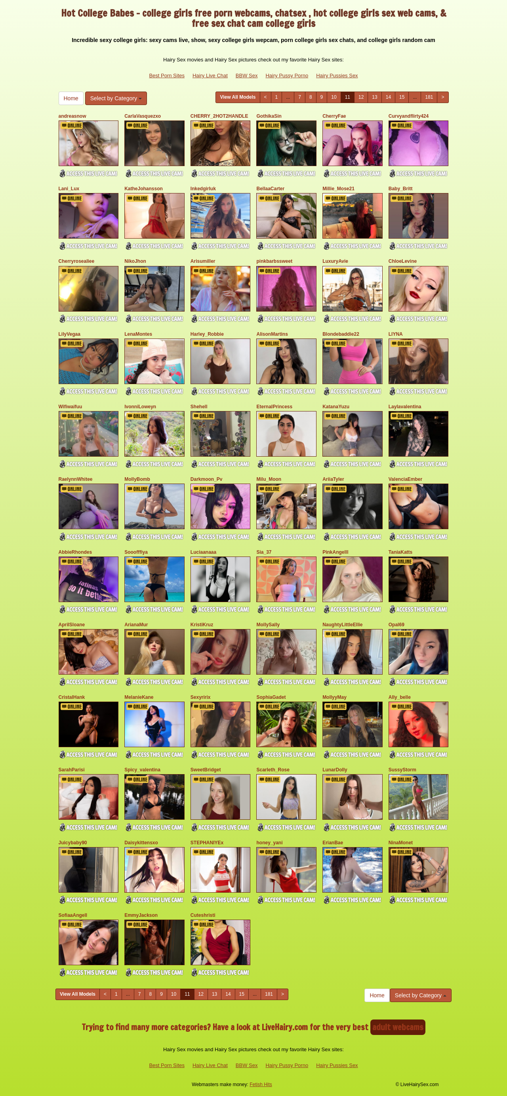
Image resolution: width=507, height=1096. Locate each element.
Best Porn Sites (167, 75)
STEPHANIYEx (207, 842)
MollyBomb (137, 479)
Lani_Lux (69, 188)
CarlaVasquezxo (142, 116)
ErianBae (332, 842)
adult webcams (397, 1027)
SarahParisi (72, 770)
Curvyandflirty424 (409, 116)
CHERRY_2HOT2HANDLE (219, 116)
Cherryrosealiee (77, 261)
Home (71, 98)
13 (374, 97)
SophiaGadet (271, 697)
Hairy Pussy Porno (286, 75)
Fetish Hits (261, 1084)
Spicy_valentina (142, 770)
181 (429, 97)
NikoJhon (135, 261)
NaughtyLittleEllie (342, 624)
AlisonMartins (272, 334)
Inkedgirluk (203, 188)
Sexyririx (201, 697)
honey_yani (269, 842)
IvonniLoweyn (140, 406)
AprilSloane (72, 624)
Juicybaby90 (73, 842)
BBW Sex (247, 75)
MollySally (268, 624)
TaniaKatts (400, 552)
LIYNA (396, 334)
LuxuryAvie (335, 261)
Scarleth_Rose (272, 770)
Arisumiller (203, 261)
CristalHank (72, 697)
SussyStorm (402, 770)
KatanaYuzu (335, 406)
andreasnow (72, 116)
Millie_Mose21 (338, 188)
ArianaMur (136, 624)
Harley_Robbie (207, 334)
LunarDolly (334, 770)
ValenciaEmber (405, 479)
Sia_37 (263, 552)
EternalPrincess (274, 406)
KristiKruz (202, 624)
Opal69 (396, 624)
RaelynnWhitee (76, 479)
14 (388, 97)
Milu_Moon (268, 479)
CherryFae (334, 116)
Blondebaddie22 (340, 334)
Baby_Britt (401, 188)
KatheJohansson (143, 188)
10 (333, 97)
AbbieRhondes (75, 552)
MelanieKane (138, 697)
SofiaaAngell (73, 915)
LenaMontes (138, 334)
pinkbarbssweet (274, 261)
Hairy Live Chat (210, 75)
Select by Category (116, 98)
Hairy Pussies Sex (337, 75)
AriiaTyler (333, 479)
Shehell (199, 406)
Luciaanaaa (203, 552)
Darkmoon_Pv (207, 479)
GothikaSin (268, 116)
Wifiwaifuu (70, 406)
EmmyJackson (141, 915)
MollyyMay (334, 697)
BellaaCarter (270, 188)
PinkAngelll (335, 552)
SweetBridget (206, 770)
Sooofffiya (136, 552)
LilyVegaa (69, 334)
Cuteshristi (203, 915)
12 (361, 97)
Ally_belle (400, 697)
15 (401, 97)
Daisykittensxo (141, 842)
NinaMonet (401, 842)
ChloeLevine (403, 261)
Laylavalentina (405, 406)
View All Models (237, 97)
